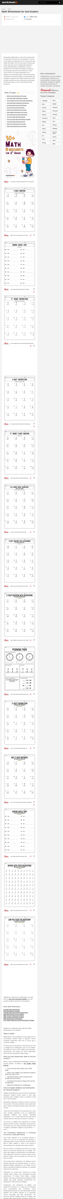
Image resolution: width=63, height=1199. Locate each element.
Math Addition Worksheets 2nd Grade (17, 112)
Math (9, 9)
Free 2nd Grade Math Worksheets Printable (18, 119)
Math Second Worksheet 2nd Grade (16, 96)
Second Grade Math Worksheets (16, 107)
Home (3, 9)
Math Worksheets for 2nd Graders (13, 1014)
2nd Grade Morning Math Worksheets (17, 114)
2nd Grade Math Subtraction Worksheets (18, 103)
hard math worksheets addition (18, 999)
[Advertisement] (31, 39)
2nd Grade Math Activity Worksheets (16, 105)
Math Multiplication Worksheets (12, 1019)
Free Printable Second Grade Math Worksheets (19, 100)
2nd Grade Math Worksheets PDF (16, 121)
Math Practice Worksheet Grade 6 (13, 1015)
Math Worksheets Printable (11, 1011)
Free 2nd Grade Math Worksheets (16, 117)
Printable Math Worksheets (11, 1009)
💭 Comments (28, 19)
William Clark (33, 16)
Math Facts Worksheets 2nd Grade (16, 124)
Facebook (52, 92)
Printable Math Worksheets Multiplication (15, 1012)
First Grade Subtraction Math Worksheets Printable (18, 1020)
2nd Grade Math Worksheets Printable (17, 98)
